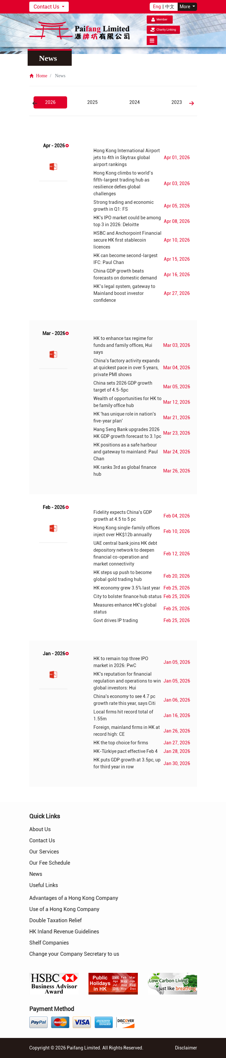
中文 (169, 6)
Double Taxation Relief (55, 920)
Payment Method (51, 1008)
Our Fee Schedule (49, 863)
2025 (92, 102)
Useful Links (43, 885)
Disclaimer (186, 1047)
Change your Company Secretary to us (74, 954)
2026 (50, 102)
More (185, 6)
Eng (157, 6)
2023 (176, 102)
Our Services (44, 852)
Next (191, 103)
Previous (35, 103)
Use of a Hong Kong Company (64, 909)
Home (38, 75)
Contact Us (47, 7)
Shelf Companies (49, 943)
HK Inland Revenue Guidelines (64, 931)
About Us (40, 829)
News (35, 874)
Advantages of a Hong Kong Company (73, 898)
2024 (134, 102)
